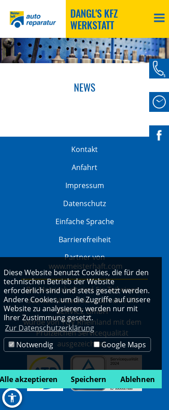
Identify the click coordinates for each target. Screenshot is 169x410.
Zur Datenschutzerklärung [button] (49, 328)
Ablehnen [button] (137, 379)
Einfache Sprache (84, 221)
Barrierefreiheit (85, 239)
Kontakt (84, 149)
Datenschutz (84, 203)
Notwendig (31, 345)
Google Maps (120, 345)
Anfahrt (84, 167)
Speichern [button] (88, 379)
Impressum (84, 185)
